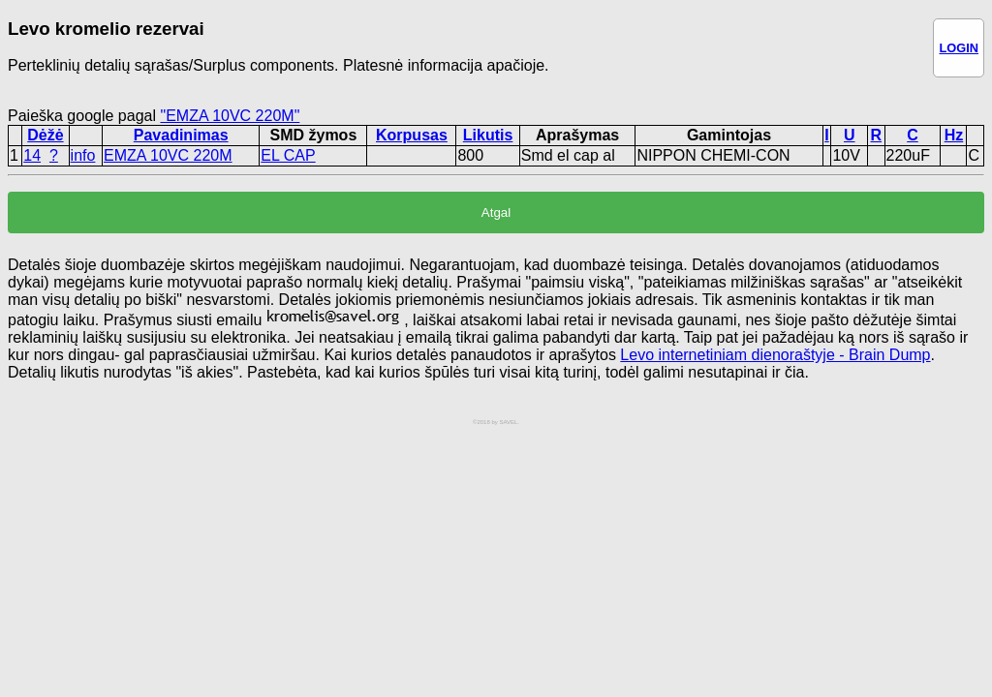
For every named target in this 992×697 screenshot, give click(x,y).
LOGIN (958, 48)
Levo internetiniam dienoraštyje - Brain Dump (775, 355)
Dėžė (45, 135)
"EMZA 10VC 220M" (229, 115)
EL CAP (288, 155)
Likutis (488, 135)
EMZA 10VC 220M (168, 155)
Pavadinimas (181, 135)
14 (32, 155)
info (83, 155)
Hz (954, 135)
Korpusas (412, 135)
